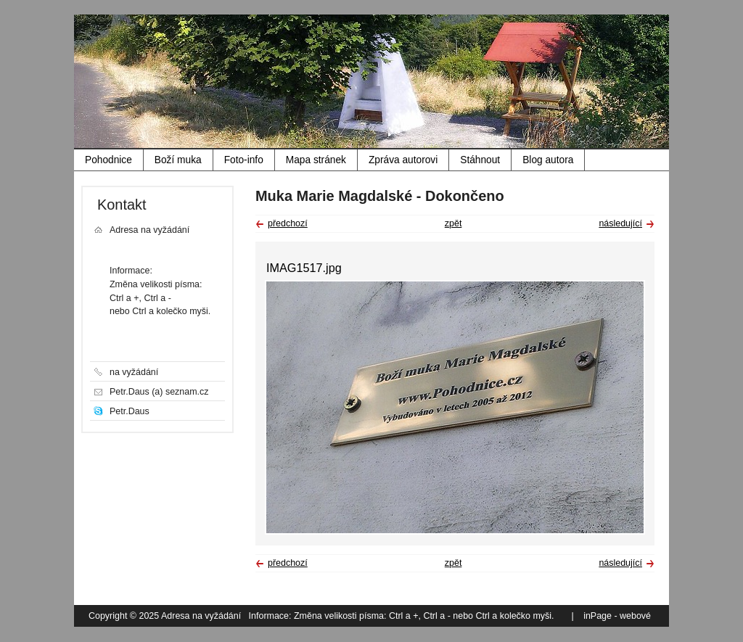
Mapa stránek (316, 160)
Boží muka (178, 160)
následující (620, 223)
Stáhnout (480, 160)
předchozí (288, 223)
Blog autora (547, 160)
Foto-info (243, 160)
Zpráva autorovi (403, 160)
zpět (453, 223)
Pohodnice (108, 160)
